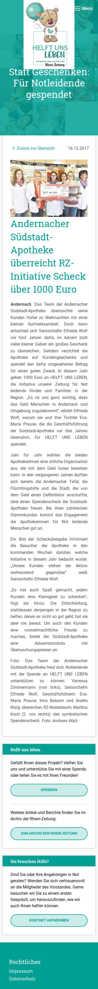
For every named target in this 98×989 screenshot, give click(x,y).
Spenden (49, 790)
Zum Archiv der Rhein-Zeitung (49, 833)
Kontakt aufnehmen (49, 920)
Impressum (21, 971)
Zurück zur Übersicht (32, 148)
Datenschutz (22, 978)
